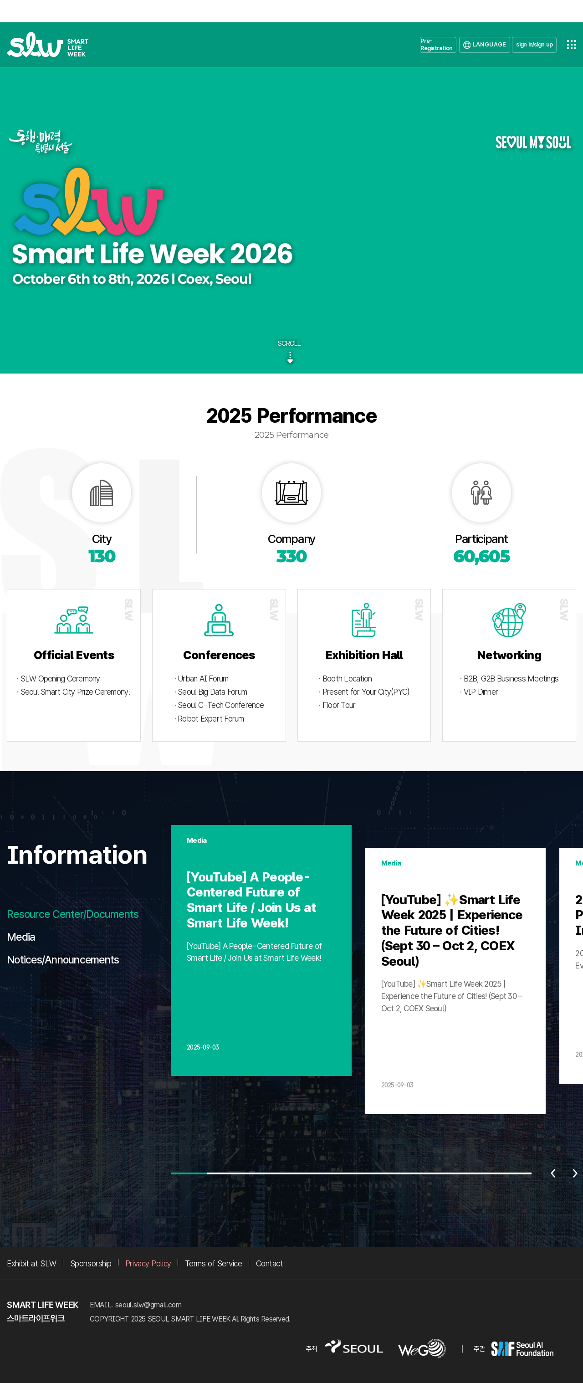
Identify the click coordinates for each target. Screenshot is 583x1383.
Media (21, 937)
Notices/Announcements (63, 959)
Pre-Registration (436, 44)
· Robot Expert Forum (209, 718)
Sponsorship (91, 1263)
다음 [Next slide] (575, 1173)
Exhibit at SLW (31, 1263)
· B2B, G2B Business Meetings (509, 678)
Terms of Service (213, 1263)
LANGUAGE (489, 44)
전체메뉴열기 (571, 44)
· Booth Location (345, 678)
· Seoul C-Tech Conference (219, 705)
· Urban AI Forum (201, 678)
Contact (269, 1263)
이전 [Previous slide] (552, 1173)
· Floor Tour (337, 705)
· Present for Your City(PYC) (364, 692)
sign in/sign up (534, 44)
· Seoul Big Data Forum (210, 692)
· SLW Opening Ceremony (58, 678)
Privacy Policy (148, 1263)
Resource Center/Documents (72, 914)
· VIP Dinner (479, 692)
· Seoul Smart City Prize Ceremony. (74, 692)
